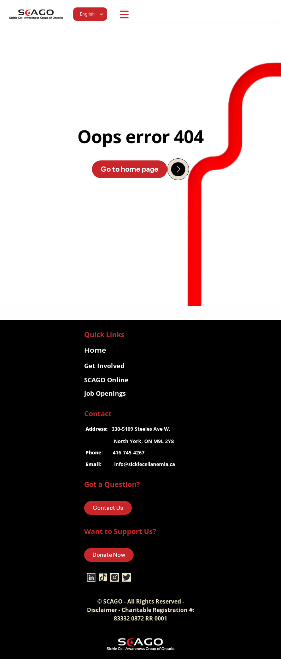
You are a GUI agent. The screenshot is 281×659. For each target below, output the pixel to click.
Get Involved (104, 365)
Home (95, 350)
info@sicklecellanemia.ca (144, 464)
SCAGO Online (106, 380)
